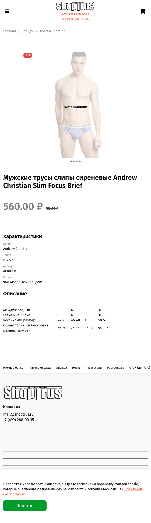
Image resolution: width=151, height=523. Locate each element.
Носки (76, 368)
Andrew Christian (52, 31)
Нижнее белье (13, 368)
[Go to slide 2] (74, 161)
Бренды (27, 31)
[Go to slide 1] (71, 161)
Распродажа (115, 368)
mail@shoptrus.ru (18, 414)
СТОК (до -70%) (139, 368)
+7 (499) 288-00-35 (75, 19)
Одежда (61, 368)
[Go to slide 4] (80, 161)
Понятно (25, 505)
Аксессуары (94, 368)
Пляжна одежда (39, 368)
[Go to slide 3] (77, 161)
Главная (9, 31)
